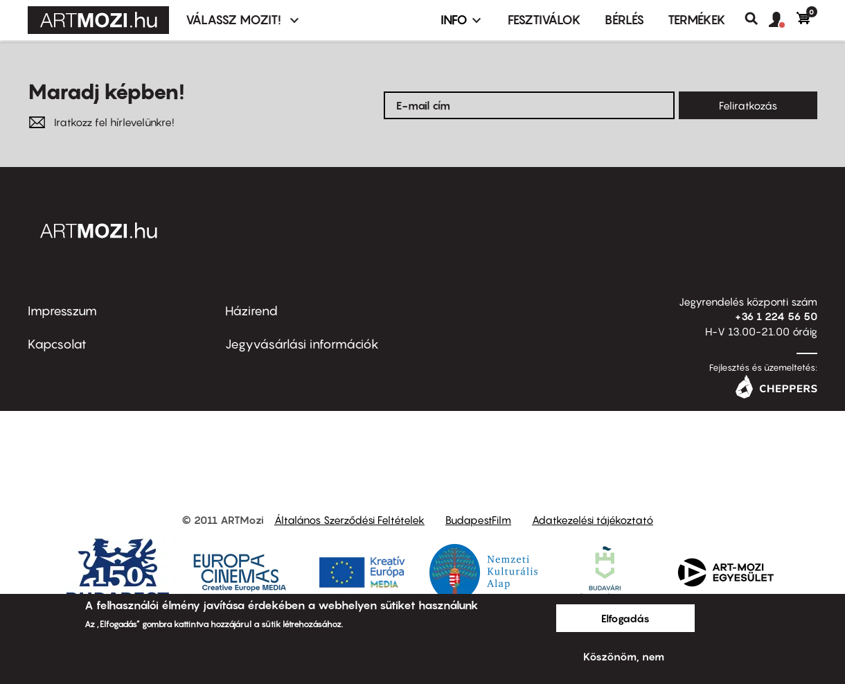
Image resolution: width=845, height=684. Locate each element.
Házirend (251, 311)
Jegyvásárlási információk (302, 344)
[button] (783, 20)
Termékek (697, 19)
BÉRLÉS (624, 19)
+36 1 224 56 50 (776, 316)
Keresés (757, 19)
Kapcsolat (57, 344)
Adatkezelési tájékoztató (592, 520)
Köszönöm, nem (623, 656)
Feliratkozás (748, 105)
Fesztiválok (544, 19)
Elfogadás (625, 618)
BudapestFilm (478, 520)
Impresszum (62, 311)
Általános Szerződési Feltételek (349, 520)
